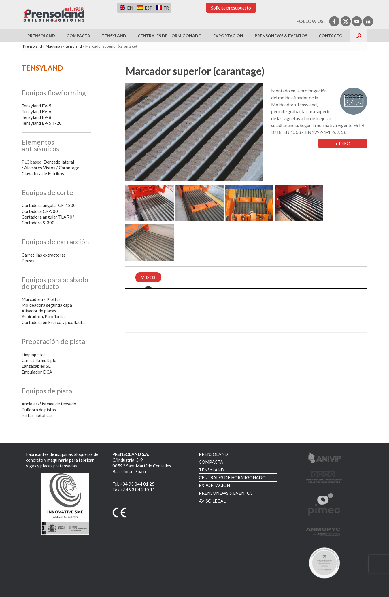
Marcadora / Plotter (41, 299)
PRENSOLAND (41, 35)
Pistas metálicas (37, 415)
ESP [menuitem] (148, 7)
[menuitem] (126, 7)
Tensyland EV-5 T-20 (42, 123)
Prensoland (32, 46)
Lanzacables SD (37, 366)
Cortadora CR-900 (40, 211)
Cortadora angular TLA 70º (48, 216)
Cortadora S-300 (38, 222)
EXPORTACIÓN (228, 35)
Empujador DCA (37, 371)
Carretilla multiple (39, 360)
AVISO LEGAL (212, 500)
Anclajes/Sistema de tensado (49, 403)
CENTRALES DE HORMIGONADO (170, 35)
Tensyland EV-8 (36, 117)
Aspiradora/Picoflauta (43, 316)
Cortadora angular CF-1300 (49, 205)
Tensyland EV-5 (36, 105)
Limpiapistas (34, 354)
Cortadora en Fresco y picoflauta (53, 322)
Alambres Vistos (39, 167)
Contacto (331, 35)
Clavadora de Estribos (43, 173)
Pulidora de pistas (39, 409)
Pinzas (28, 260)
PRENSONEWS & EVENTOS (281, 35)
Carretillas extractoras (44, 254)
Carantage (69, 167)
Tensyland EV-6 (36, 111)
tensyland (73, 46)
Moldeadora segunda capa (47, 305)
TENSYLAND (114, 35)
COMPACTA (78, 35)
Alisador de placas (39, 310)
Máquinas (54, 46)
